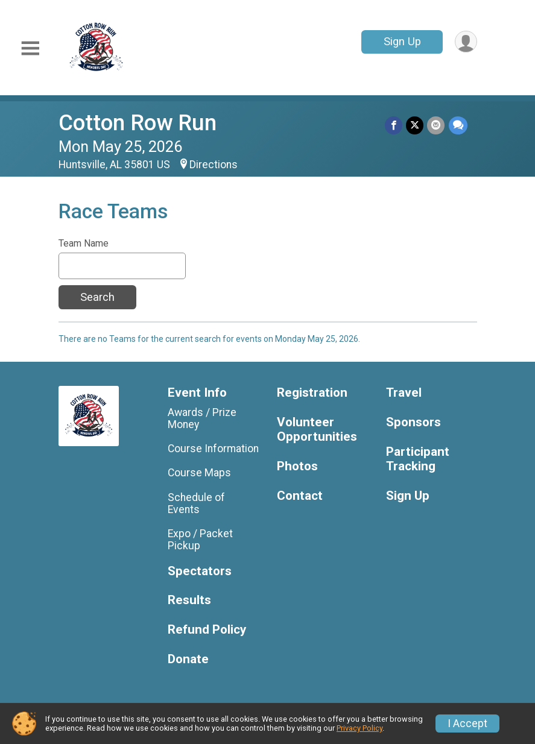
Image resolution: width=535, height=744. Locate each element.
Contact (300, 496)
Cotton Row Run (138, 123)
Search (97, 297)
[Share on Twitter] (415, 125)
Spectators (200, 571)
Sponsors (413, 422)
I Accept (467, 723)
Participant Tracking (417, 459)
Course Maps (199, 473)
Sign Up (401, 41)
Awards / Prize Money (202, 418)
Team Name (84, 243)
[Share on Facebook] (394, 125)
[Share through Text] (458, 125)
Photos (297, 466)
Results (189, 600)
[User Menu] (466, 42)
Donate (188, 659)
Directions (213, 165)
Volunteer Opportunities (317, 429)
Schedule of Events (196, 503)
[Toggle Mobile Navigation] (30, 48)
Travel (404, 393)
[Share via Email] (436, 125)
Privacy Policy (359, 728)
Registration (312, 393)
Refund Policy (207, 630)
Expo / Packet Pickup (200, 540)
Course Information (213, 449)
